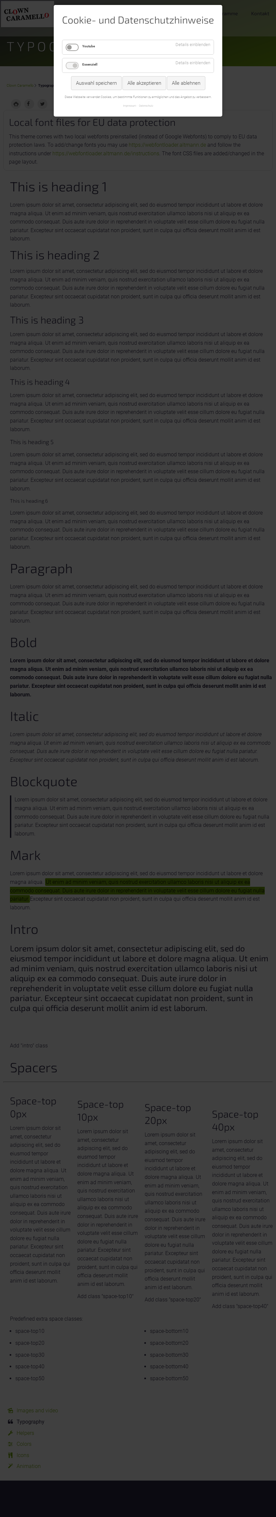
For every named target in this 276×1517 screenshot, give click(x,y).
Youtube (88, 46)
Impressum (129, 105)
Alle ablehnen (186, 83)
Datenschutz (146, 105)
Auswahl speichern (96, 83)
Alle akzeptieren (144, 83)
